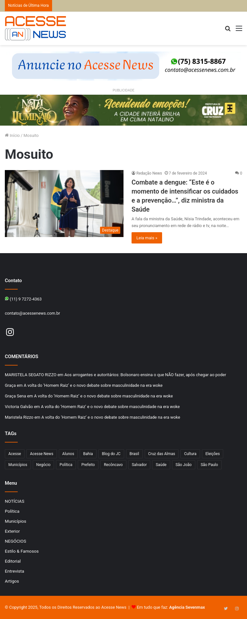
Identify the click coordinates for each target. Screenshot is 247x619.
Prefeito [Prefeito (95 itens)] (88, 464)
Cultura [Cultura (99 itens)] (190, 454)
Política (12, 511)
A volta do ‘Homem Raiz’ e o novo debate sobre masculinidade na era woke (93, 385)
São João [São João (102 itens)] (184, 464)
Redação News (149, 173)
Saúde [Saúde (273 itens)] (161, 464)
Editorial (13, 561)
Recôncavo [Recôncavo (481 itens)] (113, 464)
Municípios (15, 521)
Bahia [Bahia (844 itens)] (88, 454)
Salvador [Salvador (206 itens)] (139, 464)
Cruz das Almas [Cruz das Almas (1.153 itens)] (161, 454)
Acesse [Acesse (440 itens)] (14, 454)
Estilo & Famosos (22, 551)
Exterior (12, 531)
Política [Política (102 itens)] (65, 464)
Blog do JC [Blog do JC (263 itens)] (111, 454)
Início (12, 135)
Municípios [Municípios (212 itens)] (17, 464)
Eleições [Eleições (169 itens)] (213, 454)
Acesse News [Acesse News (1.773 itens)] (41, 454)
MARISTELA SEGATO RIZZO (30, 374)
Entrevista (14, 571)
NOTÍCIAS (14, 501)
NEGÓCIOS (15, 541)
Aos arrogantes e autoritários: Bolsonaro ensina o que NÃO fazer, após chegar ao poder (145, 374)
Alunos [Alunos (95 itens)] (68, 454)
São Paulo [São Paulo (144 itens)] (209, 464)
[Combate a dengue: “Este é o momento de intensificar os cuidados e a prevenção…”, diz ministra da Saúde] (64, 203)
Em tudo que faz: (171, 607)
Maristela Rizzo (19, 417)
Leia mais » (146, 237)
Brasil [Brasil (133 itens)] (134, 454)
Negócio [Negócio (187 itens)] (43, 464)
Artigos (12, 581)
